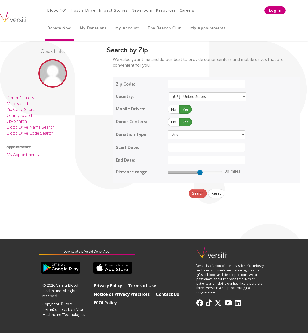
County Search (19, 115)
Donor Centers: (131, 121)
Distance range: (132, 172)
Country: (125, 96)
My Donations (93, 28)
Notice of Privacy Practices (122, 294)
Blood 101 (57, 10)
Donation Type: (131, 134)
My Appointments (208, 28)
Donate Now (59, 28)
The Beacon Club (165, 28)
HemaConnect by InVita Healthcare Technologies (63, 312)
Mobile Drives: (130, 109)
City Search (16, 121)
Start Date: (127, 147)
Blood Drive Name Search (30, 127)
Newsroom (141, 10)
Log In (275, 10)
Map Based (17, 104)
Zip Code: (125, 84)
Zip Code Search (21, 109)
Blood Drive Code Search (29, 133)
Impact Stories (113, 10)
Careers (187, 10)
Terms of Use (142, 286)
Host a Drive (83, 10)
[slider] (200, 172)
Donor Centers (20, 98)
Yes (186, 109)
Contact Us (167, 294)
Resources (166, 10)
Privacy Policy (108, 286)
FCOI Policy (105, 303)
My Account (127, 28)
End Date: (125, 160)
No (173, 109)
